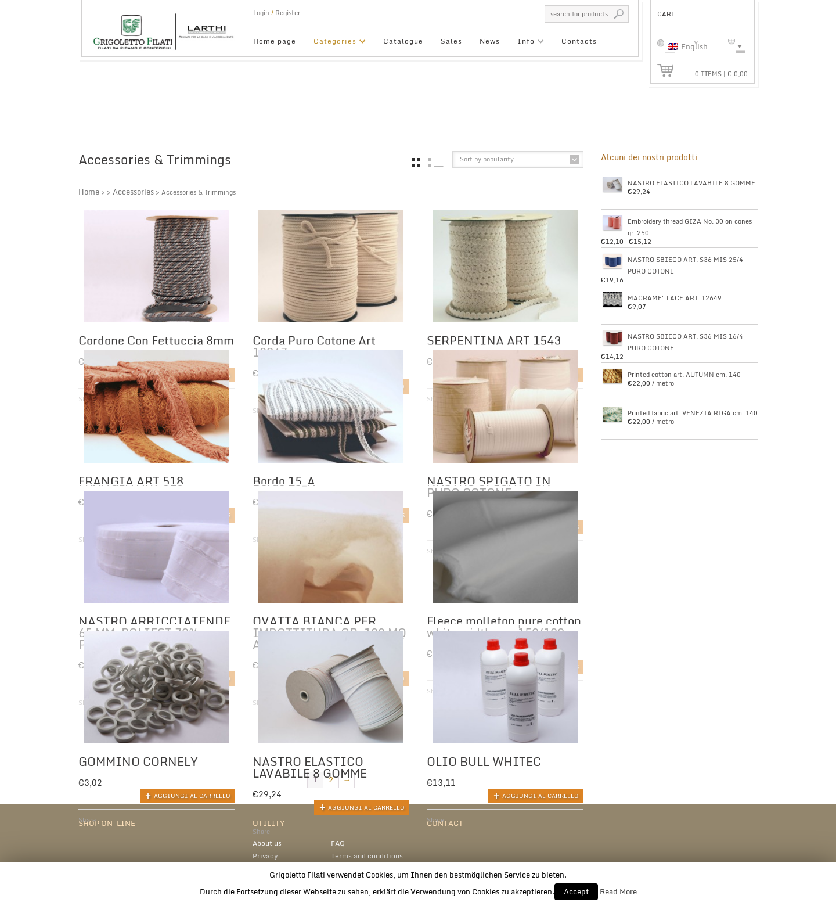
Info (526, 42)
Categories (335, 42)
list (436, 162)
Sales (451, 40)
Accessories (133, 191)
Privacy (265, 851)
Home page (274, 40)
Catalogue (403, 40)
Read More (618, 891)
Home (88, 191)
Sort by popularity (487, 159)
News (490, 40)
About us (267, 838)
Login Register (276, 13)
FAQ (338, 838)
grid (416, 162)
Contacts (579, 40)
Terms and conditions (367, 851)
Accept (576, 891)
